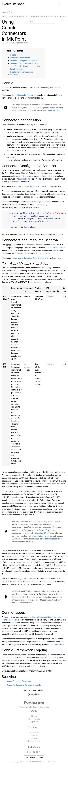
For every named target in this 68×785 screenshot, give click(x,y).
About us (34, 735)
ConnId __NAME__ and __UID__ (28, 66)
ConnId (13, 55)
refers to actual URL (39, 533)
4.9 (27, 16)
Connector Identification (20, 58)
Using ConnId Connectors (57, 16)
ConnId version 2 (57, 644)
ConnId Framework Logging (21, 72)
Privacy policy (34, 741)
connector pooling (32, 202)
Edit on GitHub (30, 757)
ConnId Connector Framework (24, 95)
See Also (14, 75)
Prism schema (48, 176)
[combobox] (42, 21)
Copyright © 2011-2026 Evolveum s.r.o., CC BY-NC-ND (34, 761)
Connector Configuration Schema (23, 60)
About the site (34, 719)
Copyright (34, 722)
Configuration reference (16, 16)
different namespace (48, 539)
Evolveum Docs (13, 4)
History (40, 757)
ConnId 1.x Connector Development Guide (23, 685)
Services (34, 733)
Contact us (34, 738)
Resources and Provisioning (39, 16)
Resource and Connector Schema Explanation (30, 186)
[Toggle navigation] (63, 4)
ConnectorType (25, 179)
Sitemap (34, 716)
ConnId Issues (16, 69)
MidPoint (4, 16)
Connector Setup (53, 110)
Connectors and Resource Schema (24, 63)
